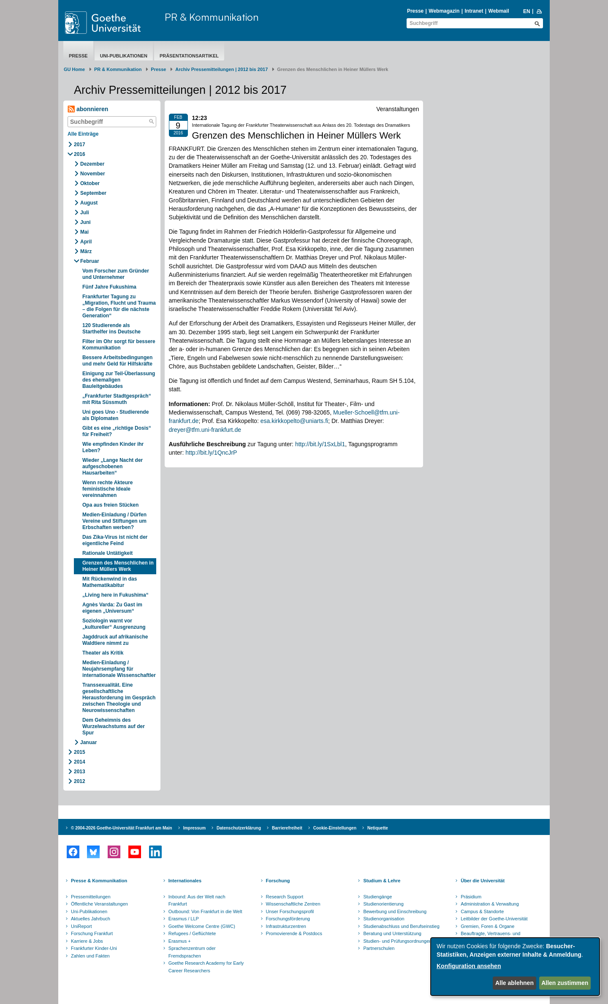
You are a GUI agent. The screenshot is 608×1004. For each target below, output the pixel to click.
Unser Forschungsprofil (290, 911)
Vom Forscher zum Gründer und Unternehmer (115, 274)
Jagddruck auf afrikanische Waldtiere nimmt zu (115, 640)
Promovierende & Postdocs (294, 933)
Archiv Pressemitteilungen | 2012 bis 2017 (221, 69)
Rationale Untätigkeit (107, 553)
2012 (79, 781)
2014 (79, 762)
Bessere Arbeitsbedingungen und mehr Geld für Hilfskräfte (117, 361)
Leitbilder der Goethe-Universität (494, 918)
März (86, 251)
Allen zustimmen (564, 982)
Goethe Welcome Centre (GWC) (201, 926)
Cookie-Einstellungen (334, 828)
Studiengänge (377, 896)
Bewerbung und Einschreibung (394, 911)
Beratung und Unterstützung (392, 933)
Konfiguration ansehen (469, 966)
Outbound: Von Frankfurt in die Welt (205, 911)
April (86, 242)
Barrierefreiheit (287, 828)
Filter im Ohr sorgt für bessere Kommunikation (118, 344)
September (93, 193)
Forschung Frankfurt (92, 933)
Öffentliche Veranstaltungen (99, 903)
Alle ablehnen (514, 982)
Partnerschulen (378, 948)
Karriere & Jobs (87, 941)
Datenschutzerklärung (239, 828)
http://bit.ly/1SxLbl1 (320, 444)
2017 (79, 144)
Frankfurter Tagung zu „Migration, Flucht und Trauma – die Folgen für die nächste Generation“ (119, 306)
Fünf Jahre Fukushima (109, 287)
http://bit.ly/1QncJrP (211, 452)
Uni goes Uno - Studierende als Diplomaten (115, 415)
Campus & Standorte (482, 911)
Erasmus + (179, 941)
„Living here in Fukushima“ (115, 595)
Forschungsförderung (288, 918)
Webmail (499, 11)
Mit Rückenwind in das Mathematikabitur (109, 582)
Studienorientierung (383, 903)
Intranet (473, 11)
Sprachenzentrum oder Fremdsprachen (192, 952)
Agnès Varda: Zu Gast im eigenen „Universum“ (112, 608)
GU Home (74, 69)
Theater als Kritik (102, 653)
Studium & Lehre (381, 880)
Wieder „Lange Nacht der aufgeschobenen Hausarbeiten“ (112, 466)
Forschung (278, 880)
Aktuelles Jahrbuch (90, 918)
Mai (84, 232)
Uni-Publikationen (123, 55)
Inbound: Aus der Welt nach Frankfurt (196, 900)
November (92, 174)
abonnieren (88, 109)
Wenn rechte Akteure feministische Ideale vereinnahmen (107, 489)
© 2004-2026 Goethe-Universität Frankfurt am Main (121, 828)
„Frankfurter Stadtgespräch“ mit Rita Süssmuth (116, 399)
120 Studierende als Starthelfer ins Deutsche (111, 328)
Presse (415, 11)
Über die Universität (483, 880)
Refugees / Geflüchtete (192, 933)
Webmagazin (444, 11)
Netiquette (377, 828)
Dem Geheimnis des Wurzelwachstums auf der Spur (113, 726)
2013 (79, 772)
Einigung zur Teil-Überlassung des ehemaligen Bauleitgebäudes (118, 380)
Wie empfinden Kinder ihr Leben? (113, 447)
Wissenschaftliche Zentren (293, 903)
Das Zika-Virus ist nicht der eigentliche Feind (115, 540)
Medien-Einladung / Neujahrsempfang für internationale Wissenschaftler (119, 669)
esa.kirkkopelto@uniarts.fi (294, 420)
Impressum (194, 828)
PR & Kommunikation (212, 17)
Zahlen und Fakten (90, 955)
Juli (84, 213)
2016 (79, 154)
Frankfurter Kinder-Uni (94, 948)
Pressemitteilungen (91, 896)
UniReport (81, 926)
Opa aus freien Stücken (110, 505)
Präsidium (471, 896)
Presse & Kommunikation (99, 880)
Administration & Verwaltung (490, 903)
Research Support (285, 896)
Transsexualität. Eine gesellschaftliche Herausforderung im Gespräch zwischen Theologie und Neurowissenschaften (118, 697)
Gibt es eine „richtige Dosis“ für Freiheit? (116, 431)
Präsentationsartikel (189, 55)
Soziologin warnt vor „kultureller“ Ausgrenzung (114, 624)
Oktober (90, 183)
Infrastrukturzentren (286, 926)
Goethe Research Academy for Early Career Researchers (206, 966)
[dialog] (515, 967)
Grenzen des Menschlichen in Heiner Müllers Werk (118, 566)
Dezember (92, 164)
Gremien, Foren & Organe (487, 926)
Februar (89, 261)
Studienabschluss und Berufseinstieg (401, 926)
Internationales (184, 880)
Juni (85, 222)
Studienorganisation (383, 918)
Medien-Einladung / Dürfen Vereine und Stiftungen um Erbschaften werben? (114, 521)
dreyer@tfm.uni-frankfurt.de (205, 429)
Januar (88, 742)
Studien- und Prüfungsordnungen (397, 941)
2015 (79, 752)
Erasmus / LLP (183, 918)
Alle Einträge (83, 134)
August (89, 203)
